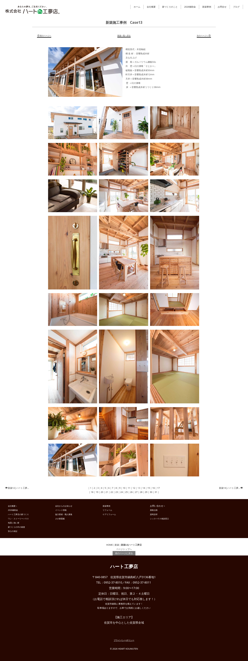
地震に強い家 (13, 522)
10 (124, 487)
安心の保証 (12, 531)
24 (121, 492)
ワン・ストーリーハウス (18, 518)
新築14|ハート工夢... (231, 487)
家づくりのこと (170, 6)
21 (106, 492)
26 (131, 492)
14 (144, 487)
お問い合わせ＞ (157, 505)
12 (134, 487)
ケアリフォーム (109, 514)
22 (111, 492)
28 (141, 492)
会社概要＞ (12, 506)
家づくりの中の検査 (16, 527)
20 (102, 492)
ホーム (137, 6)
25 (126, 492)
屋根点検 (154, 510)
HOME (109, 545)
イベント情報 (61, 510)
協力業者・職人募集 (63, 514)
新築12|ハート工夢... (17, 487)
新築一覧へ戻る (124, 36)
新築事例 (206, 6)
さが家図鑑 (60, 518)
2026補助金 (190, 6)
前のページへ (44, 35)
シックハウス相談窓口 (159, 518)
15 (148, 487)
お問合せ (222, 6)
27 (136, 492)
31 (156, 492)
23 (116, 492)
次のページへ (204, 35)
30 (151, 492)
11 (129, 487)
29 (146, 492)
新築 (117, 545)
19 (97, 492)
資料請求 (154, 514)
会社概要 (151, 6)
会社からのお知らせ (63, 506)
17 (158, 487)
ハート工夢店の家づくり (18, 514)
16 (153, 487)
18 (92, 492)
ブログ (236, 6)
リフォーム (107, 510)
